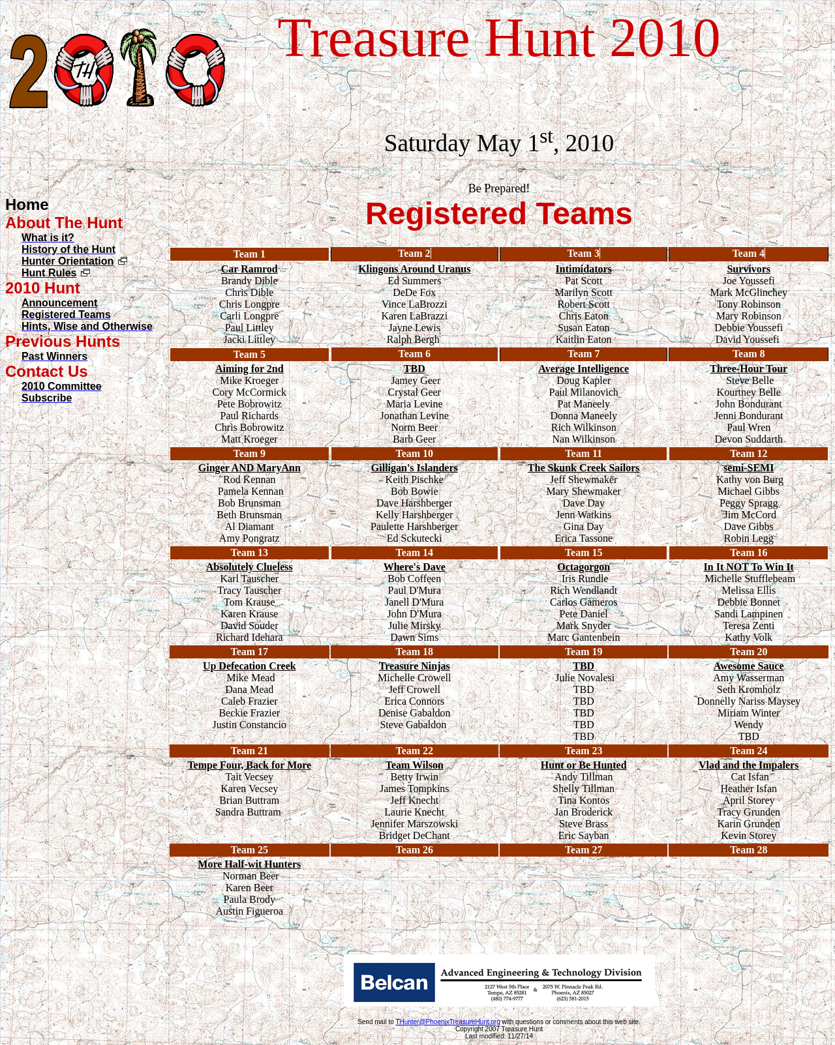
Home (27, 204)
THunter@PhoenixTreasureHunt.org (447, 1021)
